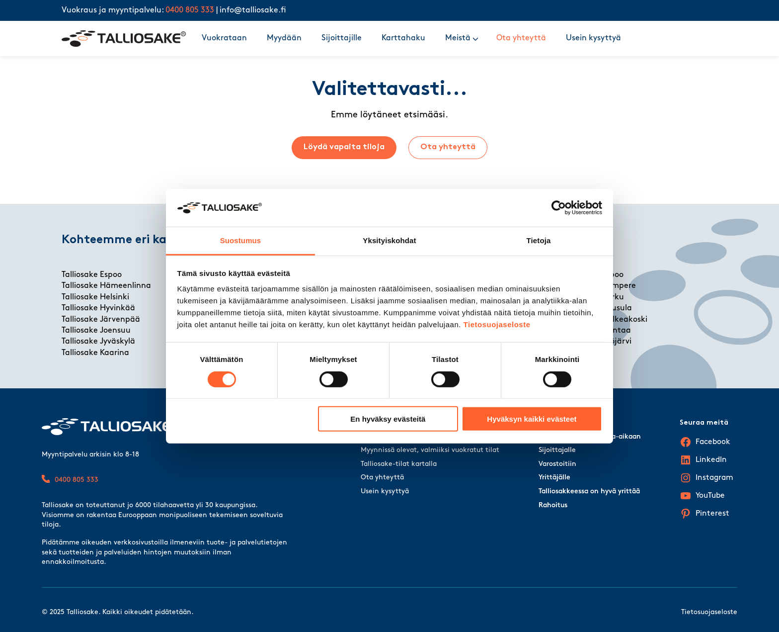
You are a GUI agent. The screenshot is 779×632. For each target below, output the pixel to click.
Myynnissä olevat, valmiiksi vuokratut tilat (430, 450)
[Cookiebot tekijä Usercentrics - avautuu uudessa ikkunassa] (558, 207)
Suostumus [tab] (240, 240)
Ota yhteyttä (521, 38)
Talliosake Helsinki (95, 297)
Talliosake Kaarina (95, 353)
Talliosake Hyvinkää (98, 308)
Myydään (284, 38)
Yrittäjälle (554, 477)
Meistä (457, 38)
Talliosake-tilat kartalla (399, 464)
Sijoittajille (341, 38)
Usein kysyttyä (593, 38)
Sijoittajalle (557, 450)
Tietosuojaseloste (497, 324)
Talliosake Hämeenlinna (106, 286)
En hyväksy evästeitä (387, 419)
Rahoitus (553, 505)
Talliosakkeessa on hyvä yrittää (589, 491)
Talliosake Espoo (92, 275)
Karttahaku (403, 38)
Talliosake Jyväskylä (98, 342)
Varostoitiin (557, 464)
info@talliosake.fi (253, 10)
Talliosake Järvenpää (101, 320)
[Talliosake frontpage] (124, 38)
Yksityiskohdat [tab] (389, 240)
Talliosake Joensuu (96, 331)
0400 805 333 (189, 10)
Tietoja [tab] (539, 240)
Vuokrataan (224, 38)
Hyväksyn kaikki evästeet (531, 419)
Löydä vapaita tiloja (344, 147)
